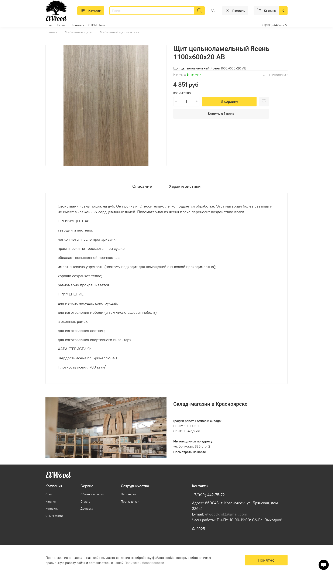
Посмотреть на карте (192, 452)
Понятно (266, 560)
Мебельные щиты (78, 32)
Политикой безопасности (144, 563)
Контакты (78, 25)
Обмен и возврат (92, 494)
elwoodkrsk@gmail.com (226, 514)
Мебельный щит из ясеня (119, 32)
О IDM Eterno (97, 25)
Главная (51, 32)
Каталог (91, 10)
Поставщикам (130, 501)
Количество (182, 93)
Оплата (85, 501)
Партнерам (128, 494)
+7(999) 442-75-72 (275, 25)
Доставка (86, 508)
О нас (49, 25)
